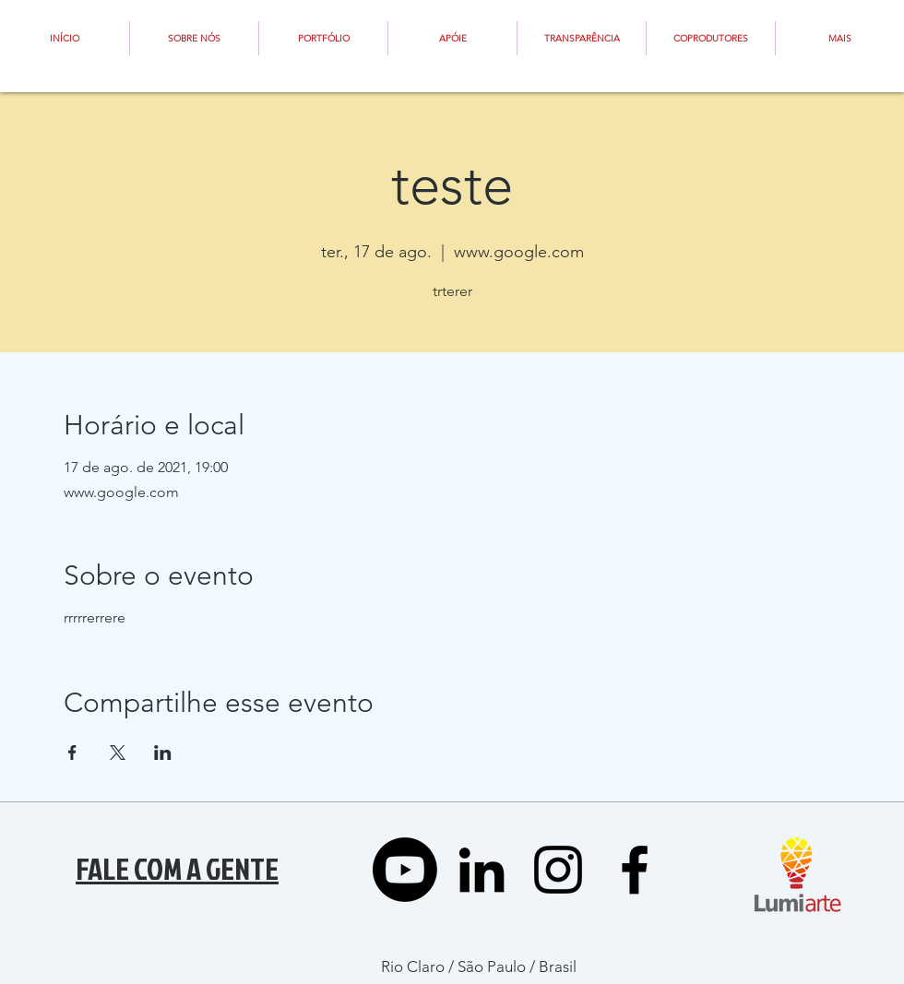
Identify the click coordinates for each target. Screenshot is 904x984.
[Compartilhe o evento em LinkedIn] (163, 752)
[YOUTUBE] (405, 869)
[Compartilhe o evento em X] (117, 752)
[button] (452, 38)
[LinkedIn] (481, 869)
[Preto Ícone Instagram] (558, 869)
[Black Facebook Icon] (634, 869)
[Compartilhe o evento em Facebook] (72, 752)
